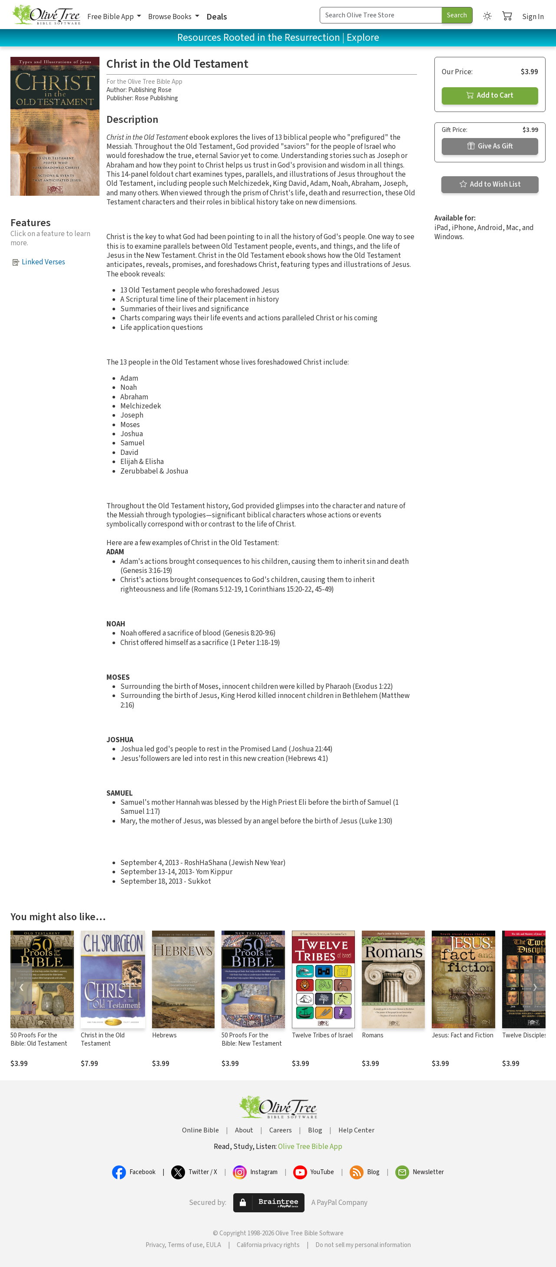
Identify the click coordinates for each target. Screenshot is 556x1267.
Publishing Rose (150, 90)
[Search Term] (381, 15)
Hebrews (164, 1035)
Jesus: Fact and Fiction (462, 1035)
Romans (373, 1035)
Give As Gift (490, 146)
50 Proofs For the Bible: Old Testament (38, 1039)
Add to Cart (490, 95)
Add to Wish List (490, 184)
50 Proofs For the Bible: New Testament (252, 1039)
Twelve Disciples (524, 1035)
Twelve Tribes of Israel (322, 1035)
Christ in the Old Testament (103, 1039)
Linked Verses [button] (43, 262)
